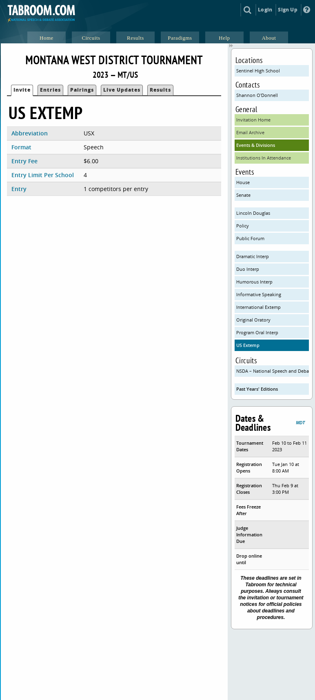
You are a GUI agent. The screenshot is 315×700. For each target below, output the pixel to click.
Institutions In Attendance (263, 158)
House (243, 182)
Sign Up (287, 9)
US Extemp (248, 345)
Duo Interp (247, 269)
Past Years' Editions (257, 389)
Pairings (82, 89)
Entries (50, 89)
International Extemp (258, 307)
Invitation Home (253, 120)
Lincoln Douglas (253, 213)
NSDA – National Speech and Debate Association (272, 371)
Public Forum (250, 238)
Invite (22, 89)
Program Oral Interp (257, 332)
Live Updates (121, 89)
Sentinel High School (258, 71)
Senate (243, 195)
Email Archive (250, 132)
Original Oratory (253, 320)
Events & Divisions (255, 145)
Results (160, 89)
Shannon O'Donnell (257, 95)
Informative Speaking (258, 294)
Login (265, 9)
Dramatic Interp (252, 256)
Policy (242, 226)
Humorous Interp (254, 282)
